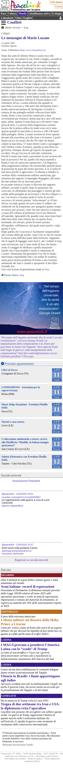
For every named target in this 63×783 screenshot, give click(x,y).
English (27, 18)
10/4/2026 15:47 (24, 544)
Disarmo (7, 575)
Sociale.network (11, 475)
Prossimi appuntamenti (19, 363)
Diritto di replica (35, 758)
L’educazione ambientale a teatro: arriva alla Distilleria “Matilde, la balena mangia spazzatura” (25, 442)
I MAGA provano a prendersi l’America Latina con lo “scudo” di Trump (30, 647)
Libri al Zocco (9, 369)
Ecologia (56, 13)
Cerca (58, 6)
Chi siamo (56, 2)
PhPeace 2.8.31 (25, 756)
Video (18, 18)
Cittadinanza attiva (39, 13)
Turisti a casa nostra (12, 421)
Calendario (7, 18)
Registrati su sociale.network (31, 560)
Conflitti (14, 22)
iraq (22, 275)
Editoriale (9, 611)
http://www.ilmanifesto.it (33, 50)
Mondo (22, 13)
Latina (6, 639)
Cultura (12, 13)
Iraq (26, 27)
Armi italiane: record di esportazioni (27, 586)
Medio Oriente (13, 27)
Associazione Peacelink (26, 480)
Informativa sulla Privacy (46, 756)
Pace (3, 13)
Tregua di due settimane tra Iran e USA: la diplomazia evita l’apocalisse (30, 706)
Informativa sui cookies (15, 758)
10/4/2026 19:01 (24, 494)
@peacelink (8, 494)
